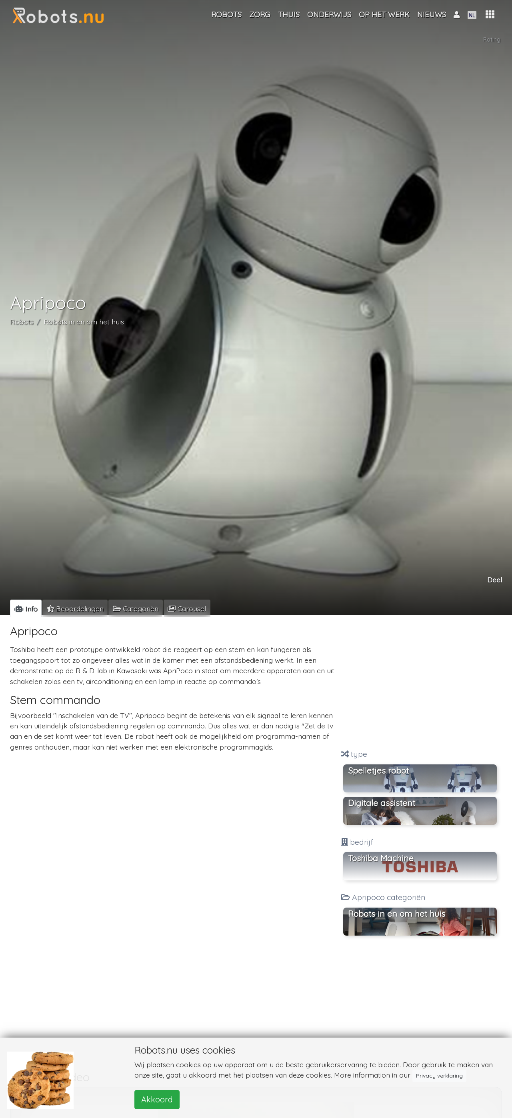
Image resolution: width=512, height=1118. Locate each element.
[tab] (26, 608)
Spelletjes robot (378, 770)
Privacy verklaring (439, 1075)
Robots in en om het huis (84, 323)
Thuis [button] (289, 14)
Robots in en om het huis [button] (396, 913)
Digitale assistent (381, 803)
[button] (490, 14)
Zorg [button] (259, 14)
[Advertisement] (420, 683)
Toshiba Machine (381, 858)
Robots (22, 323)
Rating (492, 40)
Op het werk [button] (384, 14)
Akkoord (157, 1099)
